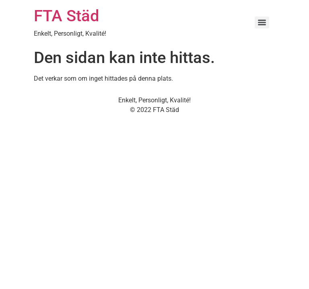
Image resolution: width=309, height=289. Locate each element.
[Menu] (262, 22)
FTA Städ (66, 15)
